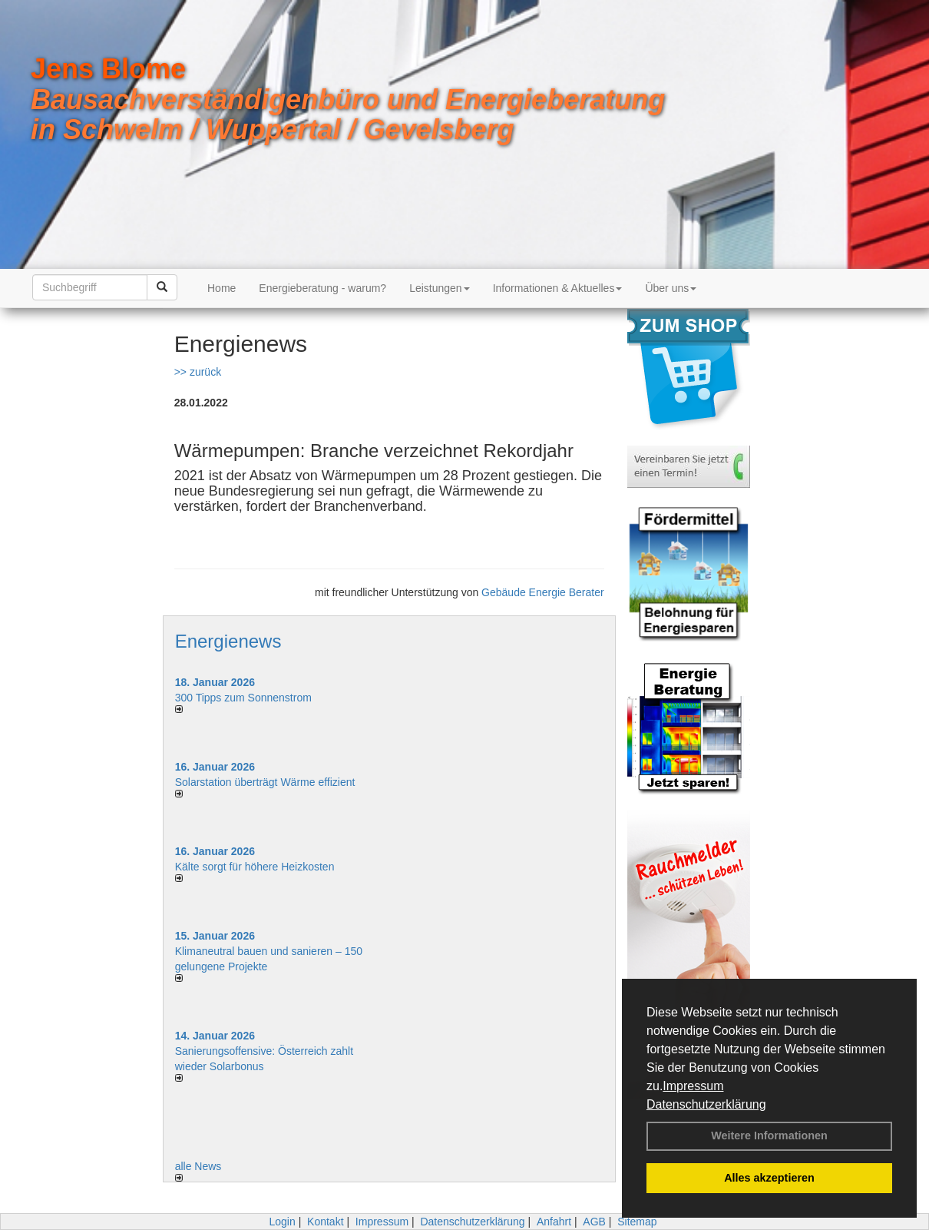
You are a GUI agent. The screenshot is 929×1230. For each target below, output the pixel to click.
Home (221, 288)
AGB (594, 1221)
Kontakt (325, 1221)
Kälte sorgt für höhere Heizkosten (256, 866)
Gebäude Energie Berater (542, 592)
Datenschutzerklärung (706, 1104)
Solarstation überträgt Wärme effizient (265, 782)
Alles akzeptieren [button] (769, 1178)
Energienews (228, 641)
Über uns (670, 288)
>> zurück (197, 372)
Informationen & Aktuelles (558, 288)
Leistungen (439, 288)
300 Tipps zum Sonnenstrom (243, 697)
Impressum (693, 1085)
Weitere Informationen (769, 1135)
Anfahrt (554, 1221)
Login (282, 1221)
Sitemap (636, 1221)
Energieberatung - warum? (322, 288)
